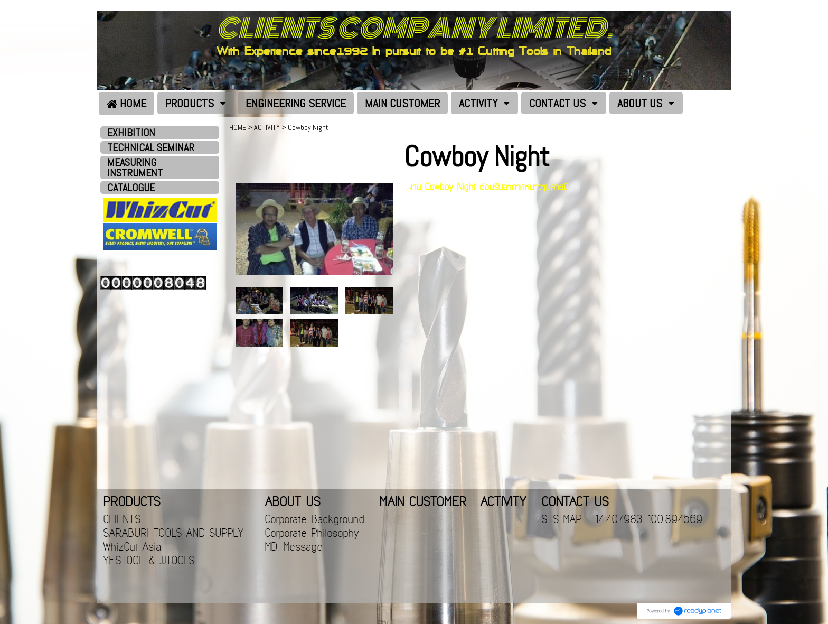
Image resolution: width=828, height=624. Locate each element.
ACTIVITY (267, 127)
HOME (237, 127)
